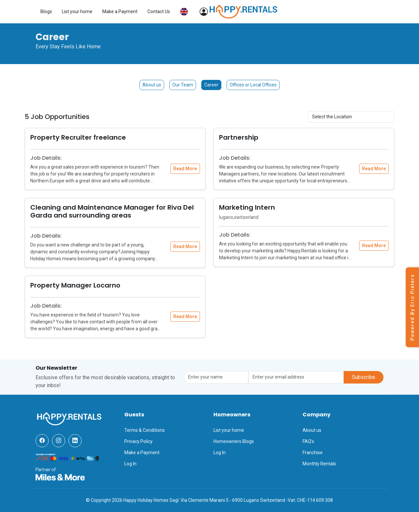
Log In (130, 463)
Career (211, 84)
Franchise (313, 452)
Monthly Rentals (319, 463)
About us (151, 84)
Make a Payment (295, 11)
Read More (185, 168)
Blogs (222, 11)
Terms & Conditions (144, 430)
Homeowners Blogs (233, 441)
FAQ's (308, 441)
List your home (252, 11)
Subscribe (363, 377)
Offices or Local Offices (253, 84)
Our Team (182, 84)
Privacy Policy (138, 441)
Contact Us (334, 11)
